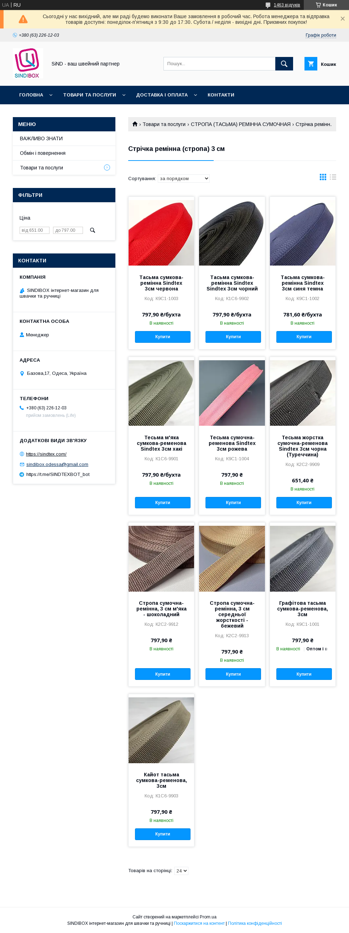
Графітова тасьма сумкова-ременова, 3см (302, 608)
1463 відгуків (287, 4)
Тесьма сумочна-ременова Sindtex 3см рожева (232, 443)
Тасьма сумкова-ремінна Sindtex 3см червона (161, 283)
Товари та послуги (89, 95)
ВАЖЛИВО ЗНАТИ (41, 138)
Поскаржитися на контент (199, 923)
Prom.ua (208, 916)
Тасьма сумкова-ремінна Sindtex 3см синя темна (303, 283)
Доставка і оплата (162, 95)
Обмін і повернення (43, 153)
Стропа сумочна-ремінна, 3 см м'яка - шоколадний (161, 608)
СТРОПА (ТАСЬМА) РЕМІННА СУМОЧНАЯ (241, 124)
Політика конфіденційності (255, 923)
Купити (162, 336)
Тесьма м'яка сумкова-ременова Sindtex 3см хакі (161, 443)
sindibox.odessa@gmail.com (57, 464)
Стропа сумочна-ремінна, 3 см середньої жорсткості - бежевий (232, 614)
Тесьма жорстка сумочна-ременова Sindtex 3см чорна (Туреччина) (302, 446)
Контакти (221, 95)
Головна (31, 95)
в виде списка (333, 179)
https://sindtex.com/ (46, 454)
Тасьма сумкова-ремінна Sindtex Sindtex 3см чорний (232, 283)
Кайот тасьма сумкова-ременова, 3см (161, 780)
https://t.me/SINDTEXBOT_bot (57, 474)
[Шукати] (284, 63)
